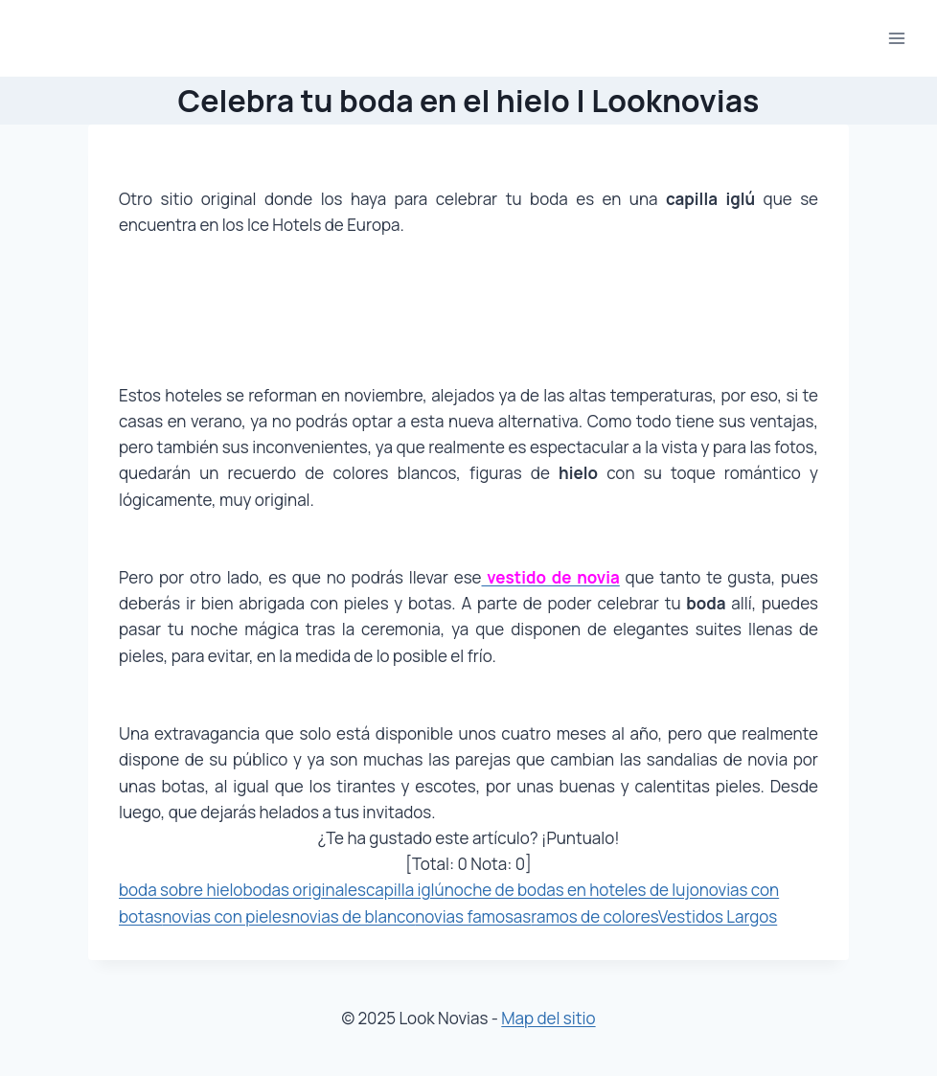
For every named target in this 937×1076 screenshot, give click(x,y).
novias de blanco (352, 916)
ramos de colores (594, 916)
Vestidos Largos (717, 916)
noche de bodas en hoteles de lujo (572, 890)
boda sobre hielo (180, 890)
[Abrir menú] (896, 38)
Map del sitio (548, 1018)
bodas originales (304, 890)
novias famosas (473, 916)
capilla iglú (405, 890)
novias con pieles (226, 916)
